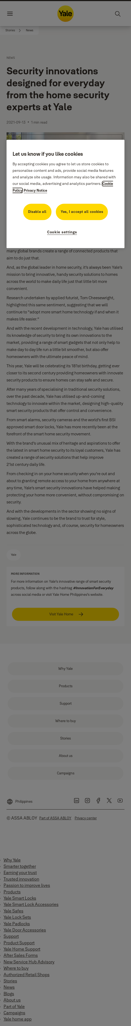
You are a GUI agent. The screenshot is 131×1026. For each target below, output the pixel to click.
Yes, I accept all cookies (82, 211)
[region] (65, 194)
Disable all (37, 211)
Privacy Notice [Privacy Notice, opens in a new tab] (35, 190)
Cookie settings (62, 232)
